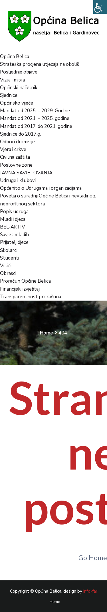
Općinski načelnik (18, 87)
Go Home (92, 557)
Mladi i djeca (12, 219)
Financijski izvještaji (20, 289)
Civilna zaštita (15, 157)
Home (46, 333)
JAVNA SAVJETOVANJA (26, 173)
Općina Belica (14, 56)
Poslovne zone (16, 165)
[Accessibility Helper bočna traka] (100, 7)
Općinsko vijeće (16, 103)
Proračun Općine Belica (25, 281)
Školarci (8, 250)
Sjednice (8, 95)
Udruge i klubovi (18, 180)
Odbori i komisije (17, 141)
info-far (90, 591)
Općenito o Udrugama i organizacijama (41, 188)
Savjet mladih (14, 234)
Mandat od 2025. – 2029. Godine (35, 110)
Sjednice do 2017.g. (20, 134)
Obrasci (8, 273)
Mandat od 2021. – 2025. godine (34, 118)
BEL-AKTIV (12, 227)
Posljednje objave (18, 72)
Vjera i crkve (13, 149)
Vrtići (5, 265)
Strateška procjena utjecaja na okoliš (39, 64)
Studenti (9, 258)
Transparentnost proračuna (30, 296)
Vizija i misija (12, 80)
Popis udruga (14, 211)
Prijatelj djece (14, 242)
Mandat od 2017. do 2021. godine (36, 126)
